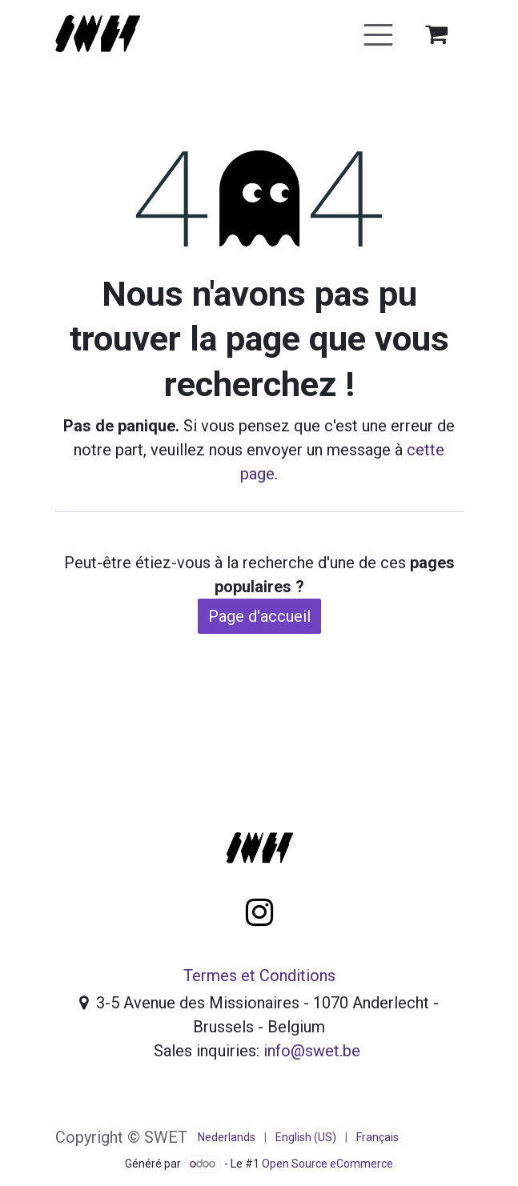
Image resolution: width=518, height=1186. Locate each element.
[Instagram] (259, 912)
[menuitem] (226, 1137)
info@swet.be (311, 1050)
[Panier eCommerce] (436, 33)
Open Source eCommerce (327, 1163)
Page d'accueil (259, 616)
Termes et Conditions (259, 975)
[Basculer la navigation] (378, 33)
